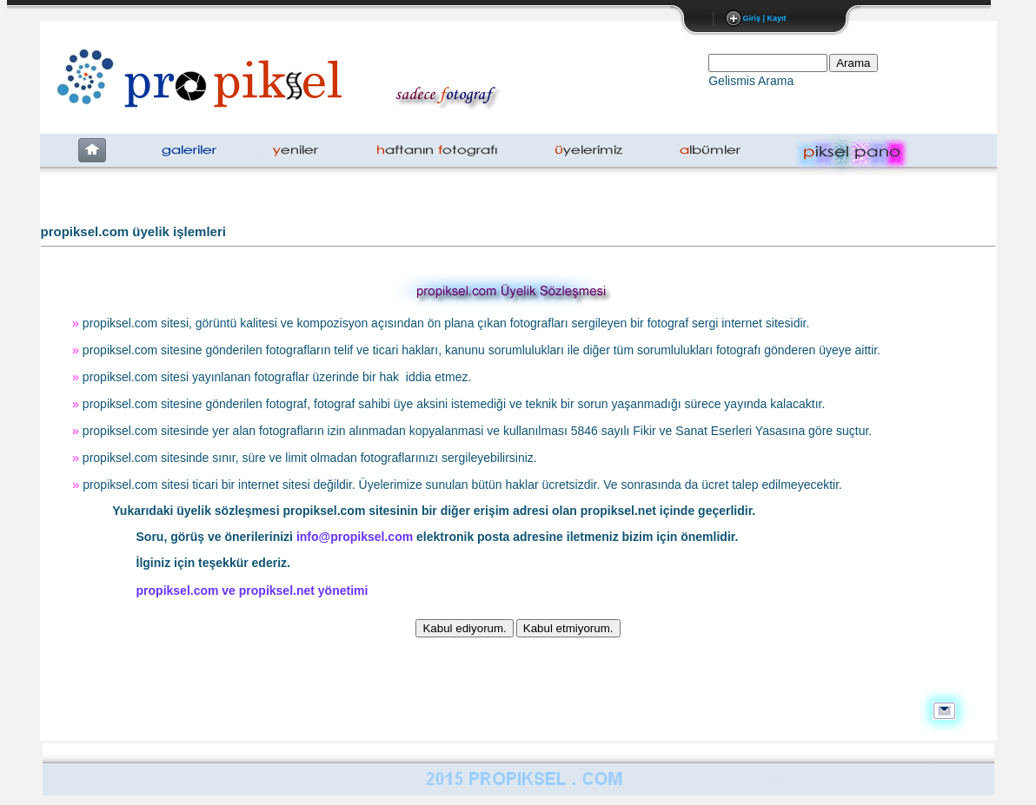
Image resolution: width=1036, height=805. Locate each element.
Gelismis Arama (751, 81)
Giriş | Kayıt (764, 18)
